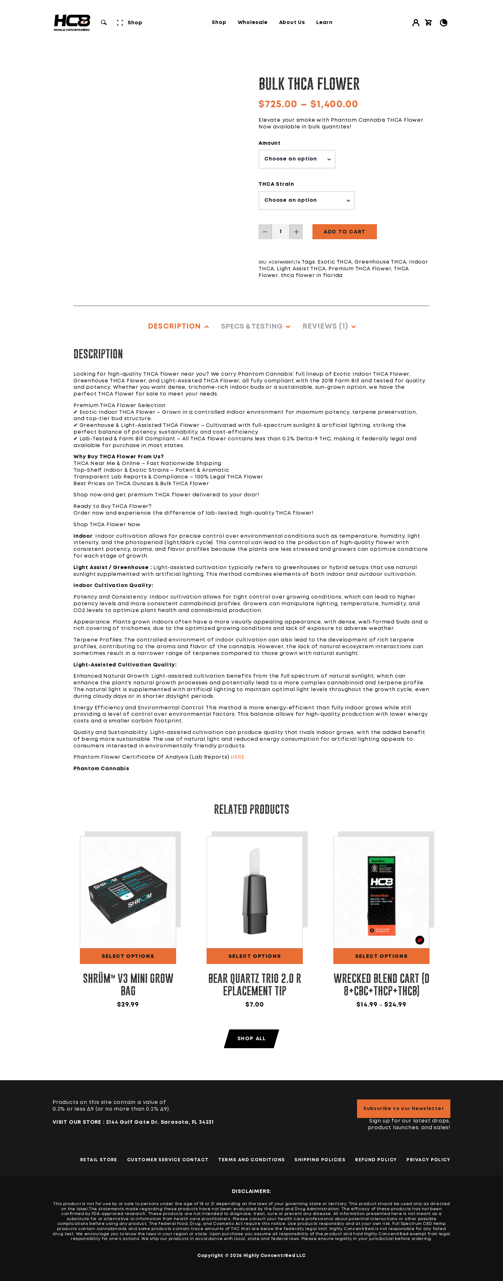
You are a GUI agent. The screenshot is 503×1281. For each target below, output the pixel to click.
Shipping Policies (319, 1160)
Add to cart (345, 232)
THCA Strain (276, 184)
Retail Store (98, 1160)
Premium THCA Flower (359, 268)
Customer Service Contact (168, 1160)
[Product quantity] (280, 231)
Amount (270, 143)
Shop (219, 22)
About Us (292, 22)
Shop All (251, 1038)
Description (174, 326)
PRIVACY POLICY (428, 1160)
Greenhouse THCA (380, 262)
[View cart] (428, 22)
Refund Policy (376, 1160)
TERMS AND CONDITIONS (251, 1160)
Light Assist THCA (301, 268)
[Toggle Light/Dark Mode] (443, 23)
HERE (237, 757)
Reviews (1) (325, 326)
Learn (324, 22)
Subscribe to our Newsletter (403, 1109)
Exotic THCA (335, 262)
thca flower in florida (312, 275)
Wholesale (253, 22)
